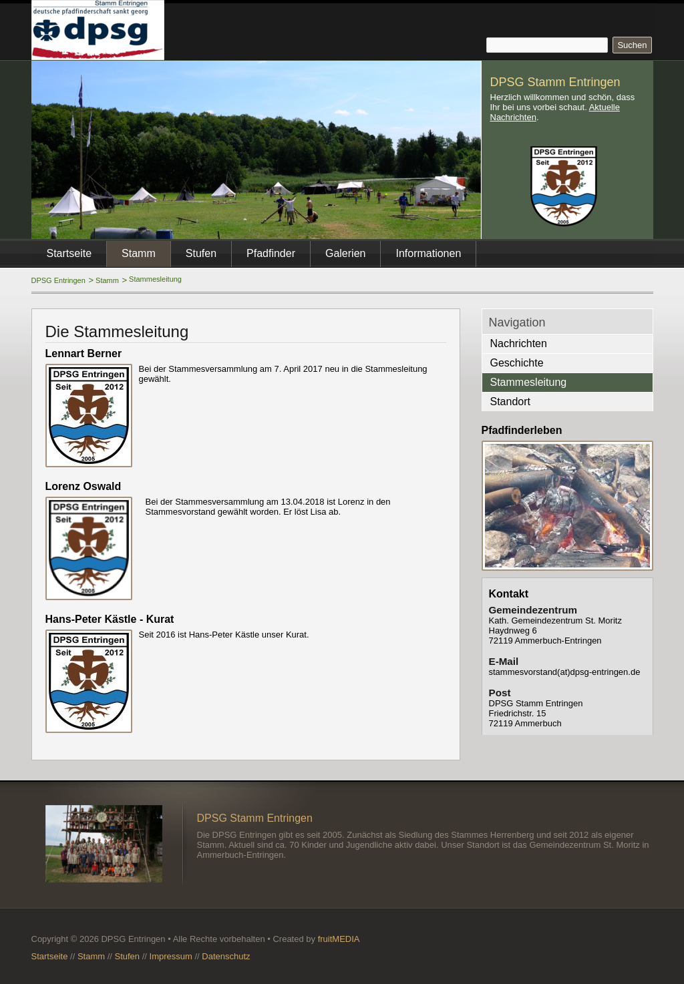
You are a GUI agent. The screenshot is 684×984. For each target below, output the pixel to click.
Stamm (107, 280)
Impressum (171, 956)
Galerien (345, 253)
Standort (510, 401)
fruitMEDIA (339, 939)
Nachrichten (518, 343)
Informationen (428, 253)
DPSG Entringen (58, 280)
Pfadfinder (270, 253)
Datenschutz (226, 956)
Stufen (201, 253)
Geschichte (517, 362)
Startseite (69, 253)
